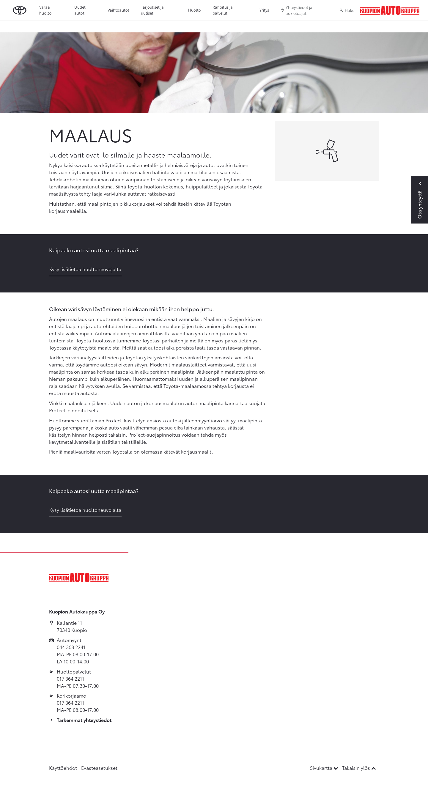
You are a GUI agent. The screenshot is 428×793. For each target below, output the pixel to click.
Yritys (264, 9)
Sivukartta (324, 767)
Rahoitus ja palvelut (223, 9)
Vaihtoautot (118, 9)
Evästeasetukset (99, 767)
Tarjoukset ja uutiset (152, 9)
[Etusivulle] (389, 10)
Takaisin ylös (359, 767)
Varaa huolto (45, 9)
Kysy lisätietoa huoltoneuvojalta (85, 268)
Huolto (194, 9)
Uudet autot (80, 9)
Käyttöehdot (63, 767)
